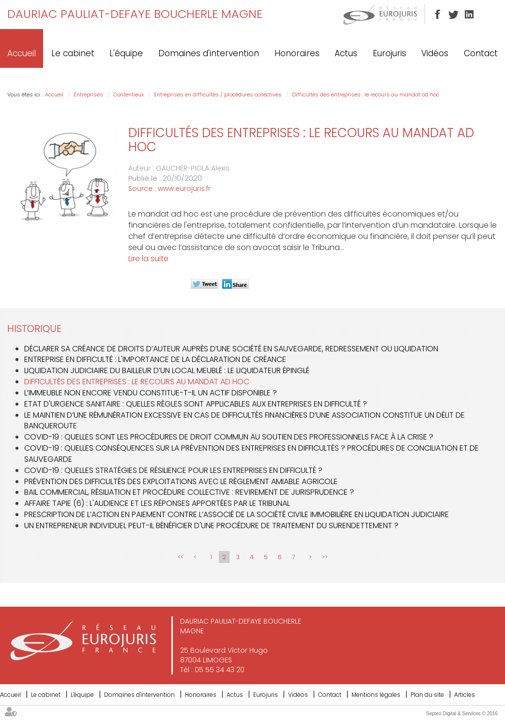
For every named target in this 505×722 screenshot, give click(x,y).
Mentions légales (376, 695)
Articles (464, 695)
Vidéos (434, 53)
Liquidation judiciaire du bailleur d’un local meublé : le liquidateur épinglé (166, 370)
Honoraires (297, 53)
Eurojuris (389, 53)
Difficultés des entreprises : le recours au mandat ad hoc (365, 94)
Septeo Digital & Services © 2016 (462, 713)
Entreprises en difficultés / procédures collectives (218, 94)
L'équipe (126, 53)
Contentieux (128, 94)
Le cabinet (72, 53)
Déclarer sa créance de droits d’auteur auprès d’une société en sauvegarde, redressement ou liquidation (231, 348)
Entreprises (88, 94)
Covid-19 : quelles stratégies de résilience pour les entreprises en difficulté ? (173, 470)
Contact (481, 53)
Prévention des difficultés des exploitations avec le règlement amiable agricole (180, 481)
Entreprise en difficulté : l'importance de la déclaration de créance (155, 359)
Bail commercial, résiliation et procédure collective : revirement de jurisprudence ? (189, 492)
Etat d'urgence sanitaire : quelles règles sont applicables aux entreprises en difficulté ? (195, 403)
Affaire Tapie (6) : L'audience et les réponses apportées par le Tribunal (157, 503)
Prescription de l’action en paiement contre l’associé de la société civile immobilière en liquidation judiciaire (236, 514)
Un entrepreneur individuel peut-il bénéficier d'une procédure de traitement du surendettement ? (211, 525)
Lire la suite (148, 258)
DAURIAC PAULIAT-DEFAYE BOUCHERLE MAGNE (134, 14)
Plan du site (427, 695)
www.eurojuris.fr (184, 188)
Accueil (21, 53)
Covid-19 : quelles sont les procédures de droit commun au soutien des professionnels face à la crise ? (228, 436)
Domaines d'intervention (208, 53)
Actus (346, 53)
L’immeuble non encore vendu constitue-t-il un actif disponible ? (150, 392)
